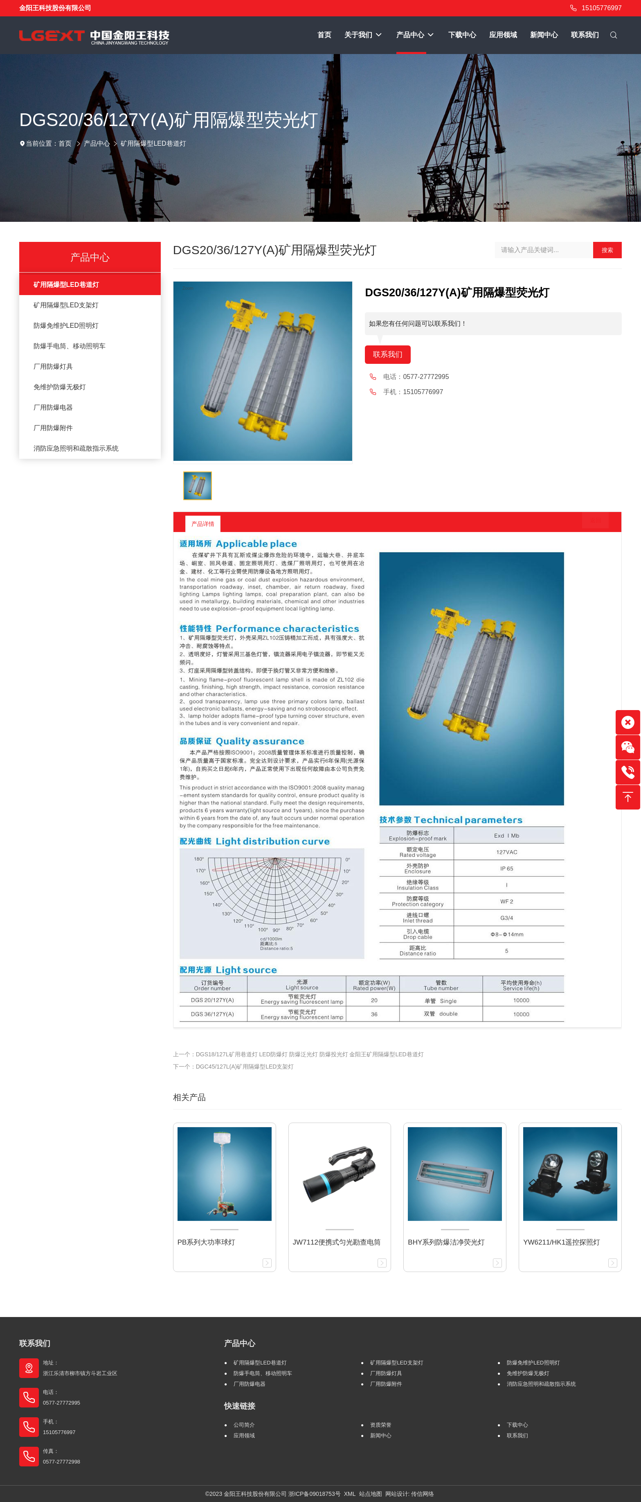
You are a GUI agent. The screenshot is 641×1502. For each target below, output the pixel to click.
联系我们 (389, 355)
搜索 (607, 250)
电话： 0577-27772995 (61, 1397)
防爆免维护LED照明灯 (66, 325)
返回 (589, 524)
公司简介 (244, 1425)
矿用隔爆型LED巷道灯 (153, 143)
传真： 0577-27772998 (61, 1456)
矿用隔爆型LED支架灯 (66, 305)
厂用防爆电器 (53, 407)
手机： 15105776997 (59, 1427)
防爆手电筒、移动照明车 (70, 346)
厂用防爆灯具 (53, 366)
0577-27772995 (426, 377)
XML (350, 1494)
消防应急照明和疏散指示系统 (76, 448)
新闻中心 (380, 1435)
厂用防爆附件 (53, 427)
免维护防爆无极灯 (60, 386)
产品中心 (97, 143)
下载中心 (517, 1425)
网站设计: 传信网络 (409, 1494)
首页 (65, 143)
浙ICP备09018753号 (314, 1494)
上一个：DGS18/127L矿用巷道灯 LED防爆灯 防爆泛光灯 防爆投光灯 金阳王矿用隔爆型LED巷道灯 (298, 1054)
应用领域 (244, 1435)
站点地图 (370, 1494)
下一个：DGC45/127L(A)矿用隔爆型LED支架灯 (233, 1066)
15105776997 (594, 8)
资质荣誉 (380, 1425)
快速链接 (239, 1406)
